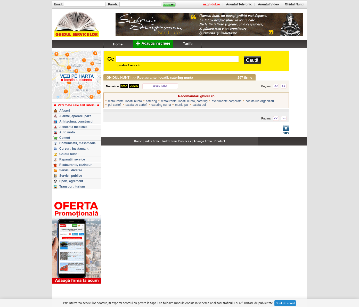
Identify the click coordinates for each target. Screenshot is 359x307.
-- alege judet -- (160, 85)
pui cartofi (114, 105)
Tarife (187, 44)
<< (276, 86)
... (306, 144)
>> (283, 86)
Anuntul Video (268, 4)
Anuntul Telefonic (239, 4)
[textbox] (177, 59)
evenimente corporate (227, 101)
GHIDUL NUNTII (119, 77)
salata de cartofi (136, 105)
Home (138, 141)
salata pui (199, 105)
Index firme (152, 141)
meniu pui (182, 105)
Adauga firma (203, 141)
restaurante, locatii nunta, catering (184, 101)
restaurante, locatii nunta (125, 101)
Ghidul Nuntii (294, 4)
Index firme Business (176, 141)
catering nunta (161, 105)
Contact (220, 141)
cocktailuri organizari (260, 101)
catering (151, 101)
